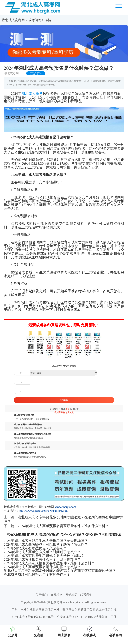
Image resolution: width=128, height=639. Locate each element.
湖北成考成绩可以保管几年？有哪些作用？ (37, 574)
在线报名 (57, 594)
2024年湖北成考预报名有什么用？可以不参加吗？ (42, 559)
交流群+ (36, 73)
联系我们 (86, 594)
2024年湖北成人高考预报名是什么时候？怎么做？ (42, 567)
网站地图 (71, 594)
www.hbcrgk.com (65, 506)
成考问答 (34, 20)
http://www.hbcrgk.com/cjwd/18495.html (43, 510)
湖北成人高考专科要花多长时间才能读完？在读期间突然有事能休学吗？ (60, 571)
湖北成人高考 (32, 93)
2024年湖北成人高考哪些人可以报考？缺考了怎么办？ (46, 544)
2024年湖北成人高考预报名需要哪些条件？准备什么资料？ (63, 526)
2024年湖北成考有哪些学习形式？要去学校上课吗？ (44, 556)
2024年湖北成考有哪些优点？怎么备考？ (35, 548)
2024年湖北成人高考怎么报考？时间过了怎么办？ (42, 552)
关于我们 (42, 594)
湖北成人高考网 (13, 20)
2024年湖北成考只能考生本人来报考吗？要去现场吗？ (46, 541)
